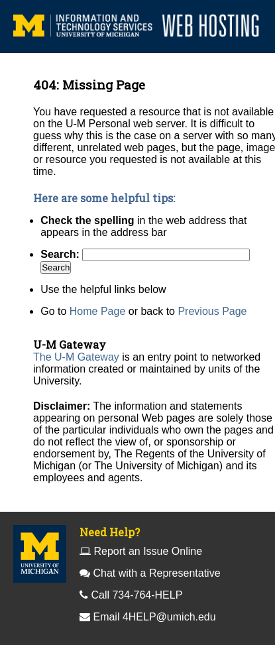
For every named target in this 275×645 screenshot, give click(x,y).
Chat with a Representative (156, 573)
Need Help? (110, 532)
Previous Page (212, 311)
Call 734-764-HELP (136, 595)
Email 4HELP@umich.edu (154, 616)
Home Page (98, 311)
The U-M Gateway (76, 357)
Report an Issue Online (147, 551)
